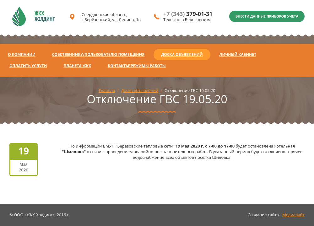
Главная (107, 90)
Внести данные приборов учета (267, 16)
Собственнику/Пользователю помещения (98, 54)
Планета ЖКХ (77, 65)
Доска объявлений (182, 54)
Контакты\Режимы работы (136, 65)
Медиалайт (293, 215)
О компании (21, 54)
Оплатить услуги (28, 65)
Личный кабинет (237, 54)
